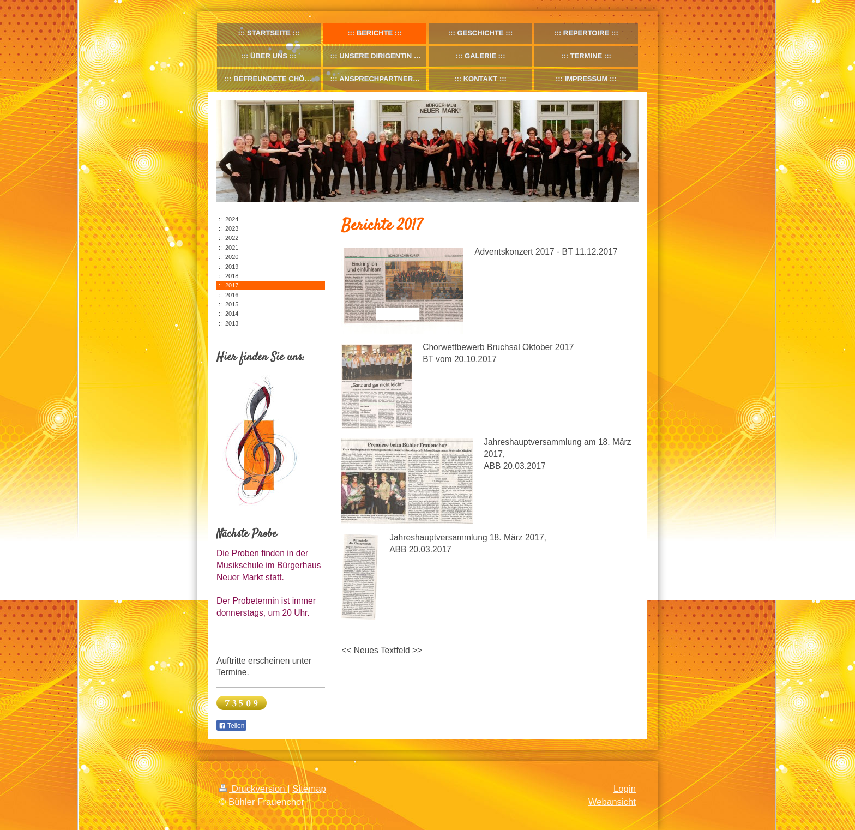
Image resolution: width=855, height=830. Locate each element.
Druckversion (253, 789)
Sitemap (309, 789)
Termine (231, 672)
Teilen (231, 726)
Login (624, 789)
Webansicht (612, 802)
